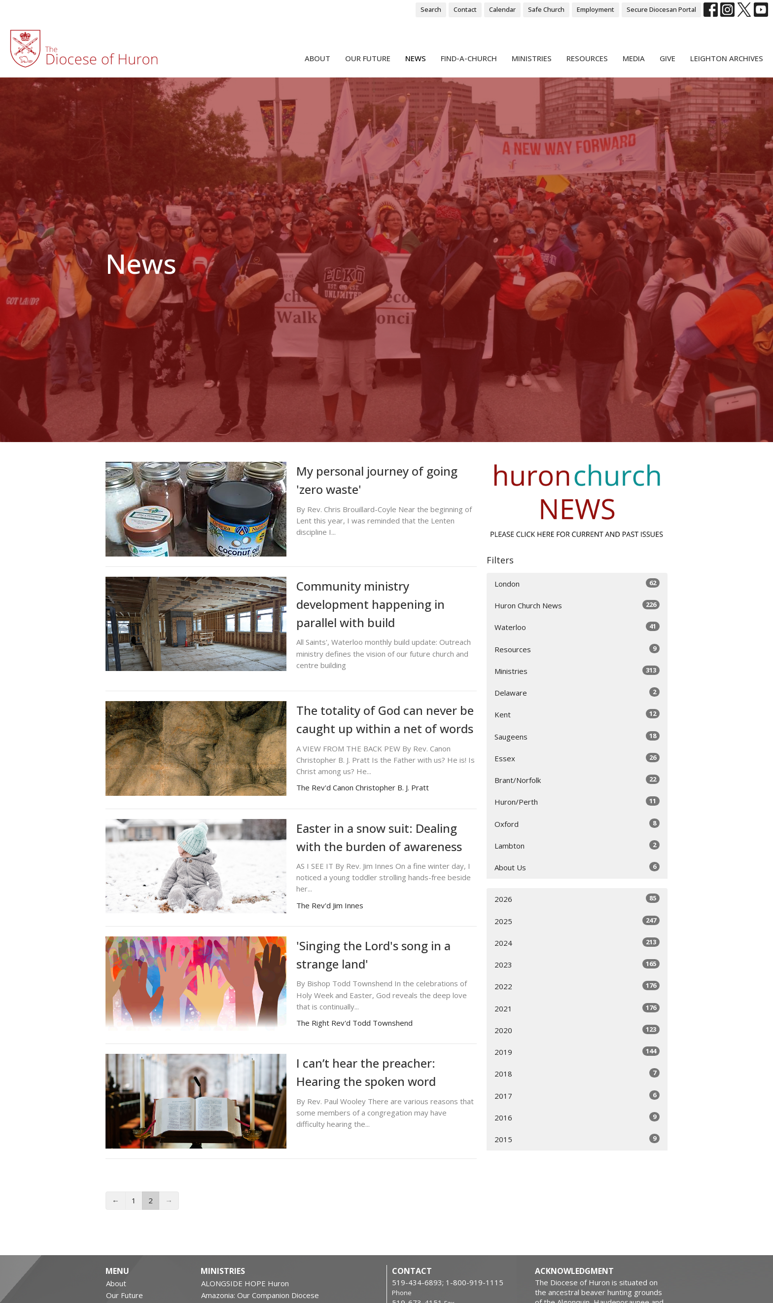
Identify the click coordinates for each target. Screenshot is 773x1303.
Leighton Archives (726, 58)
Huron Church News (577, 605)
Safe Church (546, 9)
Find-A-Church (469, 58)
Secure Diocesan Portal (661, 9)
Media (634, 58)
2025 (577, 921)
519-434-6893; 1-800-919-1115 (447, 1282)
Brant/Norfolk (577, 780)
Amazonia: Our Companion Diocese (260, 1295)
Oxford (577, 824)
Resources (587, 58)
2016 (577, 1117)
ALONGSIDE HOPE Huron (245, 1283)
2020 (577, 1030)
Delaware (577, 692)
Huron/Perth (577, 801)
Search (431, 9)
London (577, 583)
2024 (577, 942)
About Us (577, 867)
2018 (577, 1073)
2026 (577, 898)
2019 (577, 1051)
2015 (577, 1139)
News (415, 58)
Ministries (532, 58)
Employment (595, 9)
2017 (577, 1095)
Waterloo (577, 627)
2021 (577, 1008)
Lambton (577, 845)
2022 (577, 986)
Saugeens (577, 736)
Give (667, 58)
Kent (577, 714)
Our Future (367, 58)
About (317, 58)
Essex (577, 758)
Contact (465, 9)
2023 (577, 964)
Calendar (502, 9)
